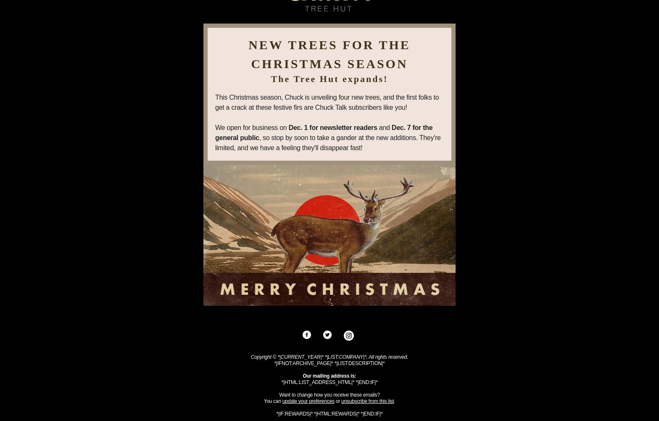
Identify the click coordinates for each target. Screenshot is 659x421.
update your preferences (308, 401)
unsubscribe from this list (367, 401)
